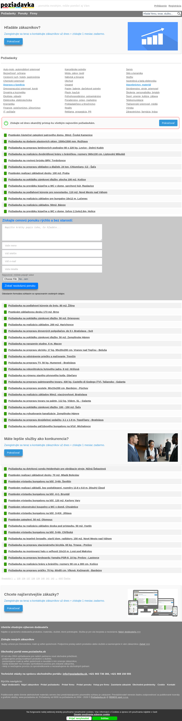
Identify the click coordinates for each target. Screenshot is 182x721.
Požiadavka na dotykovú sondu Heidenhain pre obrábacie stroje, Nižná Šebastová (57, 468)
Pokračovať (13, 41)
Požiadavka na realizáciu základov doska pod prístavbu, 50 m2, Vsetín (50, 525)
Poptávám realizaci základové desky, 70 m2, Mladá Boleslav (43, 475)
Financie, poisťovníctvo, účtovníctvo (21, 107)
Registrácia (175, 6)
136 (23, 578)
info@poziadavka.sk (75, 673)
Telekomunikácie (134, 100)
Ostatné (69, 84)
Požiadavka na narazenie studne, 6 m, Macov (35, 343)
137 (28, 578)
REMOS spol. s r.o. (119, 697)
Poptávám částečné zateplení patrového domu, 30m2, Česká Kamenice (50, 135)
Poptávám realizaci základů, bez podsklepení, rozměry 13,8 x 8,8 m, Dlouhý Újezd (56, 487)
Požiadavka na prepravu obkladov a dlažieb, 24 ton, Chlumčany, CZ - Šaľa (52, 166)
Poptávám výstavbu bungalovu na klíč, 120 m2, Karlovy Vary (44, 500)
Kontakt (171, 683)
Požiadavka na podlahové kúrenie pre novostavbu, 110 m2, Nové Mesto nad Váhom (57, 192)
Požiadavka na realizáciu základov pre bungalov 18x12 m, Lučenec (47, 198)
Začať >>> (144, 644)
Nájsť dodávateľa (11, 683)
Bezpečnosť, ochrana (14, 73)
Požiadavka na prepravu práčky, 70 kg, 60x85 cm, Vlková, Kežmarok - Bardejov (55, 570)
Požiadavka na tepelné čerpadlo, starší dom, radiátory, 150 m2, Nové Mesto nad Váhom (60, 538)
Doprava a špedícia (14, 84)
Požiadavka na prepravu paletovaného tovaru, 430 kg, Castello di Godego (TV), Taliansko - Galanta (66, 381)
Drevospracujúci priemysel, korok (20, 88)
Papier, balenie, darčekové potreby (83, 88)
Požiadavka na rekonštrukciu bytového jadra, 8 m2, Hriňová (43, 369)
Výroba (129, 107)
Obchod (69, 81)
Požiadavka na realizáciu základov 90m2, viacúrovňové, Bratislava (47, 394)
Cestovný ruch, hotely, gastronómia (21, 77)
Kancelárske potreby (75, 69)
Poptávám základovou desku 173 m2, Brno (33, 311)
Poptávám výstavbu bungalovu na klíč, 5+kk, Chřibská (40, 532)
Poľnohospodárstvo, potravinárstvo (83, 96)
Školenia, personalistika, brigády (143, 92)
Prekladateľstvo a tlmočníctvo (80, 104)
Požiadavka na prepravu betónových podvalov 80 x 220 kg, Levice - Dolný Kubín (56, 147)
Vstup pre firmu (101, 683)
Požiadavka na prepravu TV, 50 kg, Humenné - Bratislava (41, 362)
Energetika (9, 104)
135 (19, 578)
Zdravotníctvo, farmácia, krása (141, 111)
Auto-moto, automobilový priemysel (21, 69)
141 (48, 578)
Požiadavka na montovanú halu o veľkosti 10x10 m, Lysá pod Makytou (50, 551)
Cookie (161, 683)
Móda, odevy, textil (74, 73)
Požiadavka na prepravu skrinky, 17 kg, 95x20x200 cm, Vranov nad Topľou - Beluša (57, 350)
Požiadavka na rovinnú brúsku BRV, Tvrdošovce (37, 160)
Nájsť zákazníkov (30, 683)
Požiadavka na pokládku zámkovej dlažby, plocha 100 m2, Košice (47, 179)
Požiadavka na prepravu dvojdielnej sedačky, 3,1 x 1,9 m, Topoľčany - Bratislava (56, 419)
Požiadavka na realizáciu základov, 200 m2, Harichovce (41, 324)
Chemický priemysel (13, 81)
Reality (68, 107)
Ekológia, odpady (12, 96)
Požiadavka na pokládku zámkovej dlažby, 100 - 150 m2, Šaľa (44, 407)
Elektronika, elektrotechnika (17, 100)
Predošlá (6, 578)
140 (43, 578)
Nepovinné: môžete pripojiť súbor (18, 275)
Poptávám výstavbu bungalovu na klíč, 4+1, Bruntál (38, 494)
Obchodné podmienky (143, 683)
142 (52, 578)
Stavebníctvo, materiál (138, 84)
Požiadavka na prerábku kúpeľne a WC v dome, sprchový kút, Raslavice (51, 185)
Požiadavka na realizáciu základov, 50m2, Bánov (37, 204)
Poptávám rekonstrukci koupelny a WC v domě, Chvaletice (43, 506)
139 (38, 578)
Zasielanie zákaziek (121, 683)
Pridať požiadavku (50, 683)
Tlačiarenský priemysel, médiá (141, 104)
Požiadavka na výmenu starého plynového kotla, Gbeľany (42, 375)
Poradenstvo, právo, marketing (81, 100)
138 (33, 578)
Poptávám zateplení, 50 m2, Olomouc (30, 519)
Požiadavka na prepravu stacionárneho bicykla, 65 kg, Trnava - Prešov (50, 544)
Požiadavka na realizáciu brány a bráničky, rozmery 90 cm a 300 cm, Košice (53, 564)
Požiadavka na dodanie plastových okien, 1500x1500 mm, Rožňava (48, 141)
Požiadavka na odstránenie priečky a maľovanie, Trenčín (42, 356)
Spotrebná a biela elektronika (141, 81)
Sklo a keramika (134, 73)
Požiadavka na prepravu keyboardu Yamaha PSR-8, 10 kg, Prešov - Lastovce (53, 557)
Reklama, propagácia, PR (78, 111)
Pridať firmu (68, 683)
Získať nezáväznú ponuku (20, 285)
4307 (61, 578)
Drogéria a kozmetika (14, 92)
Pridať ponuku (84, 683)
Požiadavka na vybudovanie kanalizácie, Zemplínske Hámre (43, 413)
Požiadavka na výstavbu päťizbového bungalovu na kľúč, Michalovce (49, 426)
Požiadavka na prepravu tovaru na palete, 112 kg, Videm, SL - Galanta (49, 400)
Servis (129, 69)
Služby (129, 77)
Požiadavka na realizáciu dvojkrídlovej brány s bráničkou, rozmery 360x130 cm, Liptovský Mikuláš (66, 154)
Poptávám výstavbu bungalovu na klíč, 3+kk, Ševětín (39, 481)
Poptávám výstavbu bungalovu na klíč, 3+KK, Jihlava (39, 513)
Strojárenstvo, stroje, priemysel (142, 88)
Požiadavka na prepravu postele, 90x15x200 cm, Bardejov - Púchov (48, 388)
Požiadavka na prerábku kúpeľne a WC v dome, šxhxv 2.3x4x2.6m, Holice (51, 211)
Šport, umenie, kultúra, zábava (142, 96)
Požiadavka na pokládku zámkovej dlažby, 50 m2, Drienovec (44, 318)
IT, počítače (9, 111)
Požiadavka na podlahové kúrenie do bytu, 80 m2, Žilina (41, 305)
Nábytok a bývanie (74, 77)
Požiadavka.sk (98, 697)
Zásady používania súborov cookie (92, 714)
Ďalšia (67, 578)
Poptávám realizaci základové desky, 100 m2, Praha (38, 173)
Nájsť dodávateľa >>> (129, 632)
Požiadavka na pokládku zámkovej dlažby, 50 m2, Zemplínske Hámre (49, 337)
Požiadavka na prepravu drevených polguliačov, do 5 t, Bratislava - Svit (50, 330)
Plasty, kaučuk (72, 92)
